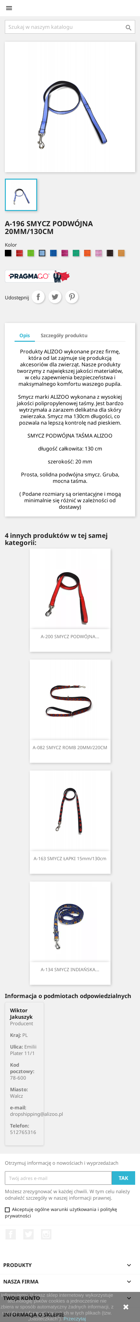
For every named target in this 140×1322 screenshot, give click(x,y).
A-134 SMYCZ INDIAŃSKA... (70, 969)
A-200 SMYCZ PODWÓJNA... (70, 636)
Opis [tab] (24, 335)
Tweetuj (54, 296)
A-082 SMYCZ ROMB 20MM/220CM (70, 747)
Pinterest (71, 296)
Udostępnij (38, 296)
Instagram (46, 1234)
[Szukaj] (70, 27)
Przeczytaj (75, 1318)
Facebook (10, 1234)
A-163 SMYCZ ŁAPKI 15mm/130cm (70, 858)
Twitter (28, 1234)
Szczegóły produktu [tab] (64, 335)
